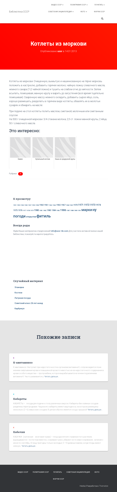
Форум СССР (99, 12)
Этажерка (19, 287)
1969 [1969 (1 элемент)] (71, 205)
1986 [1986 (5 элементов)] (63, 210)
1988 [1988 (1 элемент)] (72, 210)
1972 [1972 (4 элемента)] (87, 204)
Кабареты (20, 398)
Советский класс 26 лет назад (29, 303)
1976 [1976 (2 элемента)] (20, 210)
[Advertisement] (58, 257)
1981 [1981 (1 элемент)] (41, 210)
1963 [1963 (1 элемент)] (50, 205)
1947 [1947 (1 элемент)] (29, 205)
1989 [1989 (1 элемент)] (75, 210)
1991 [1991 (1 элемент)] (79, 210)
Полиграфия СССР (79, 5)
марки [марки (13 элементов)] (86, 210)
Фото (83, 12)
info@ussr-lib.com (59, 231)
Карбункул (19, 308)
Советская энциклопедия (61, 12)
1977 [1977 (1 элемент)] (24, 210)
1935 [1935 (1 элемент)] (18, 205)
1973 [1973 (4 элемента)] (92, 204)
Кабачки (19, 432)
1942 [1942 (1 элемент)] (22, 205)
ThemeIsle (103, 486)
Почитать (99, 5)
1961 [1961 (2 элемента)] (46, 205)
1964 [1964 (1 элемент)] (54, 205)
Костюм (18, 293)
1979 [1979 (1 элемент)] (32, 210)
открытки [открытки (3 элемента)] (31, 216)
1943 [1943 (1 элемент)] (26, 205)
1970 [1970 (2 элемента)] (75, 205)
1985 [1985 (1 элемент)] (58, 210)
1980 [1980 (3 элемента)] (36, 210)
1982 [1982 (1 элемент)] (44, 210)
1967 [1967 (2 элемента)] (63, 205)
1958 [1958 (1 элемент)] (37, 205)
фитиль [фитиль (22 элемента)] (44, 216)
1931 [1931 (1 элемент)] (14, 205)
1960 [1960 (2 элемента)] (41, 205)
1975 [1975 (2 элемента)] (15, 210)
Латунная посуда (23, 298)
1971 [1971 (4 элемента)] (81, 204)
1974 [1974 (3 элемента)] (98, 205)
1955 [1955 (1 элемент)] (33, 205)
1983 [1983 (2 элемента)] (49, 210)
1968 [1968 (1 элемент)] (67, 205)
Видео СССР (57, 5)
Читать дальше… (51, 376)
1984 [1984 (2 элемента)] (54, 210)
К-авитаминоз (22, 362)
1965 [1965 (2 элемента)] (58, 205)
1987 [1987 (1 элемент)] (68, 210)
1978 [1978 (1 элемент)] (28, 210)
